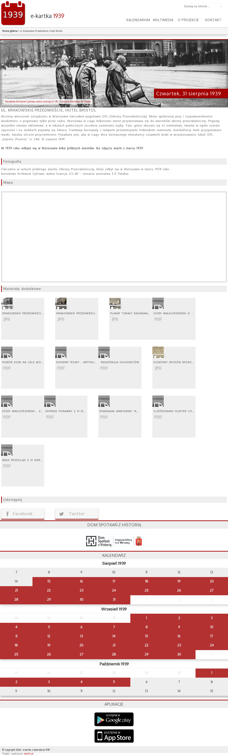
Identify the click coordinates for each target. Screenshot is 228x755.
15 (48, 581)
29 (49, 599)
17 (114, 581)
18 (146, 581)
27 (211, 590)
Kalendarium (138, 20)
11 (16, 636)
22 (49, 590)
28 (16, 599)
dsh (114, 539)
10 (211, 627)
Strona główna (9, 31)
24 (114, 590)
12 (48, 636)
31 (114, 599)
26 (179, 590)
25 (147, 590)
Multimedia (163, 20)
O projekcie (188, 20)
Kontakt (213, 20)
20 (212, 581)
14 (113, 636)
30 (81, 599)
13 (81, 636)
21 (16, 590)
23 (81, 590)
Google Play (114, 719)
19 (179, 581)
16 (81, 581)
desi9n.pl (28, 753)
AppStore (114, 736)
